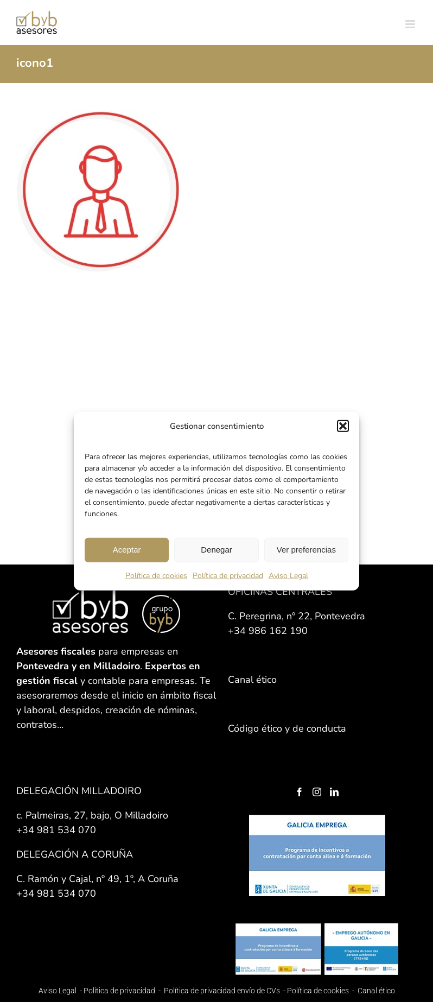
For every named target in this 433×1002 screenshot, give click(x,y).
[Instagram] (317, 792)
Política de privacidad (228, 575)
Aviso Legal (288, 575)
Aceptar (127, 549)
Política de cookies (156, 575)
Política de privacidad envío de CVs (222, 990)
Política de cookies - (321, 990)
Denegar (216, 549)
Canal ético (376, 990)
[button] (343, 426)
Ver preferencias (306, 549)
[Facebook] (299, 792)
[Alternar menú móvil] (411, 24)
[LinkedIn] (334, 792)
